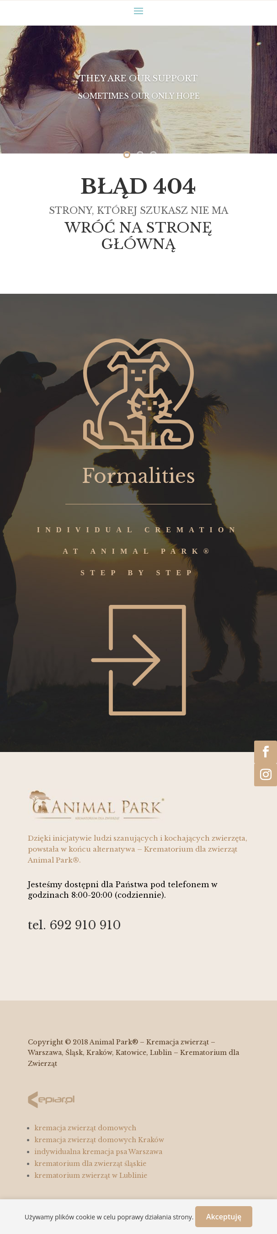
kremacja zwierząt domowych (85, 1128)
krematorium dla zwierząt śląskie (90, 1164)
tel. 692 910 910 (74, 925)
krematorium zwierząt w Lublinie (90, 1175)
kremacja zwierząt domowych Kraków (99, 1140)
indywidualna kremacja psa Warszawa (98, 1152)
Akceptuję (223, 1217)
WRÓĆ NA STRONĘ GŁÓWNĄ (138, 236)
